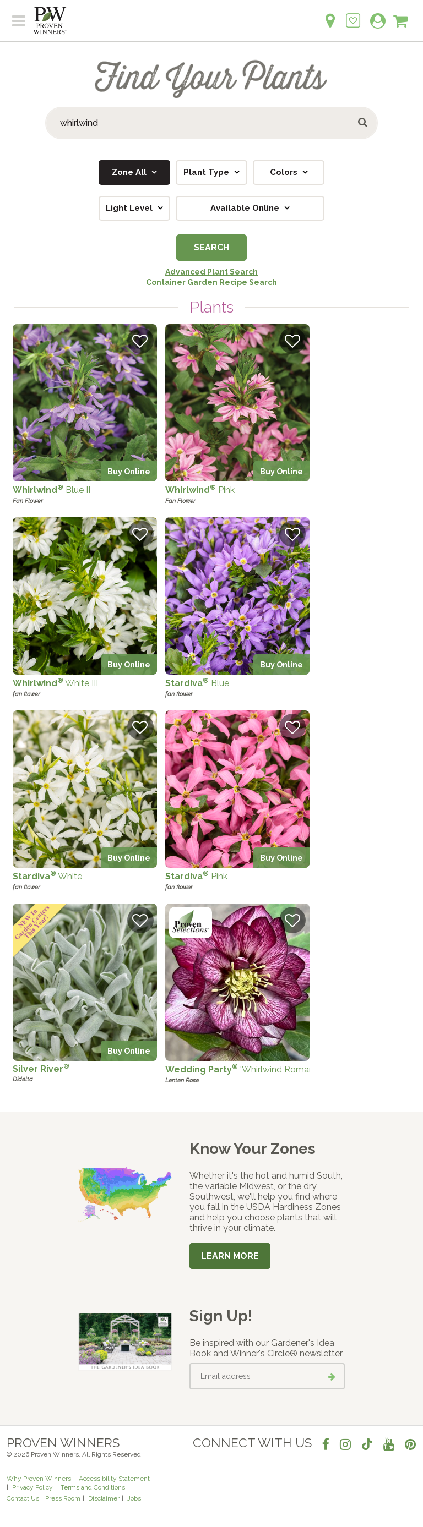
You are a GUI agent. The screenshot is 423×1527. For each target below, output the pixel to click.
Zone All (130, 172)
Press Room (62, 1498)
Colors (285, 172)
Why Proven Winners (39, 1478)
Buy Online (128, 471)
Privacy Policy (32, 1487)
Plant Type (207, 172)
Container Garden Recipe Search (211, 282)
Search (211, 247)
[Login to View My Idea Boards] (353, 14)
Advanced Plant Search (211, 271)
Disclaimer (104, 1498)
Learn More (230, 1256)
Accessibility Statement (114, 1478)
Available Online (245, 208)
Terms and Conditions (93, 1487)
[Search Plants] (211, 123)
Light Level (130, 208)
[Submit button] (363, 123)
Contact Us (23, 1498)
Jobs (134, 1498)
